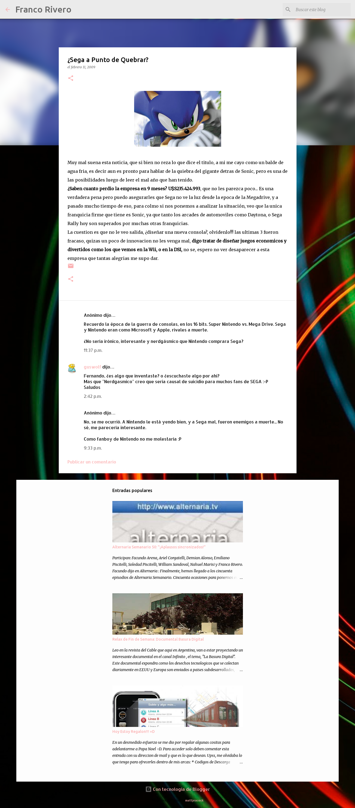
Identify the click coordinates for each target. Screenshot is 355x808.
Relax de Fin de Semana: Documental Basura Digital (158, 639)
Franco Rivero (43, 9)
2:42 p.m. (93, 396)
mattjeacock (194, 800)
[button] (70, 78)
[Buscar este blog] (322, 9)
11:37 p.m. (93, 350)
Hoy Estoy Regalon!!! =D (133, 731)
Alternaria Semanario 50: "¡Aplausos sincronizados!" (159, 547)
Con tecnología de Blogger (177, 789)
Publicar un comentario (91, 462)
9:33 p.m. (93, 448)
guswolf (92, 367)
